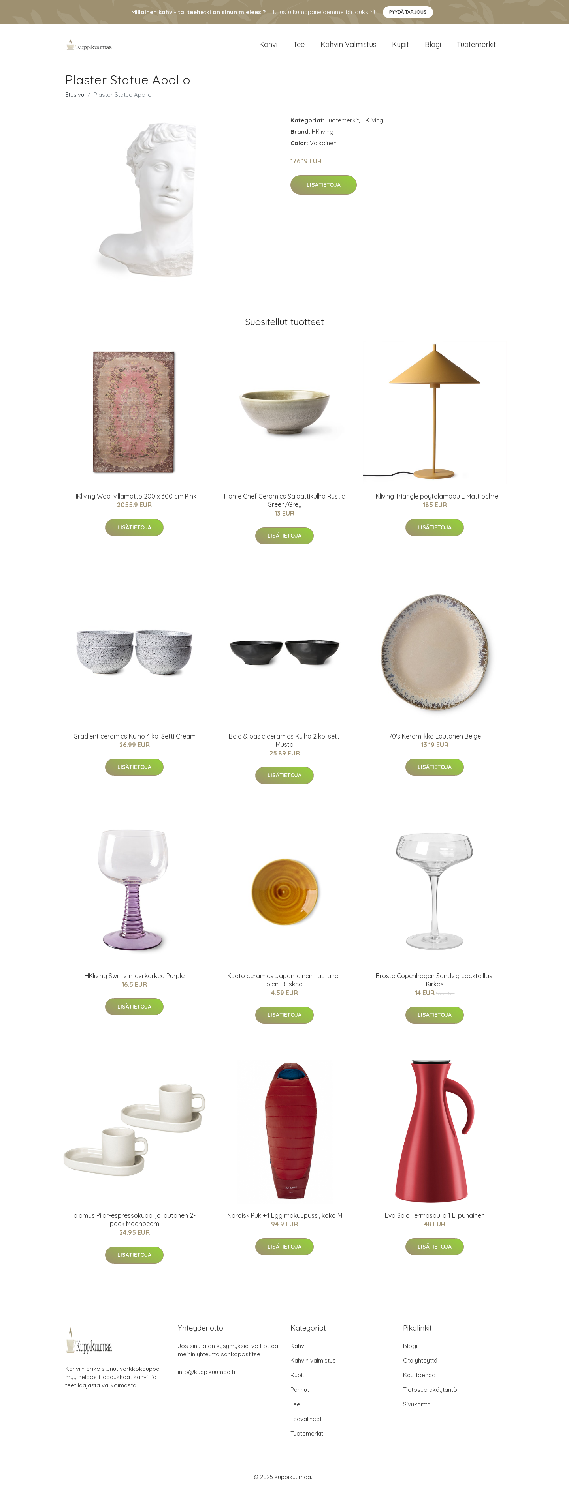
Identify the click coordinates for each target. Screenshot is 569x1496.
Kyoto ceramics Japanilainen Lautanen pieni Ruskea (284, 985)
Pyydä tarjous (408, 12)
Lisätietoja (324, 190)
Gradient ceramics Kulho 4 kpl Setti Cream (134, 742)
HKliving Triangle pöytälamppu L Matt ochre (434, 502)
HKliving (372, 125)
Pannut (299, 1395)
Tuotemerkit (476, 47)
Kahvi (268, 47)
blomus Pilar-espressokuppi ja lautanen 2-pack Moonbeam (134, 1225)
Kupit (400, 47)
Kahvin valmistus (348, 47)
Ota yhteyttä (420, 1366)
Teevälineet (306, 1424)
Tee (299, 47)
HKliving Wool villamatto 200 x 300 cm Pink (134, 502)
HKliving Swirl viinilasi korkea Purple (135, 981)
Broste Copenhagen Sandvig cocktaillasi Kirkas (435, 985)
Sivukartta (417, 1410)
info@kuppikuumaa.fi (206, 1377)
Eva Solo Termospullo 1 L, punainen (435, 1221)
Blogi (433, 47)
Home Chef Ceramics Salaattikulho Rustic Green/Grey (284, 506)
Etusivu (74, 100)
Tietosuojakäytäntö (430, 1395)
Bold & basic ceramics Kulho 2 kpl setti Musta (285, 746)
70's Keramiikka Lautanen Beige (435, 742)
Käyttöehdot (420, 1380)
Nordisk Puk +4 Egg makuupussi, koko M (284, 1221)
